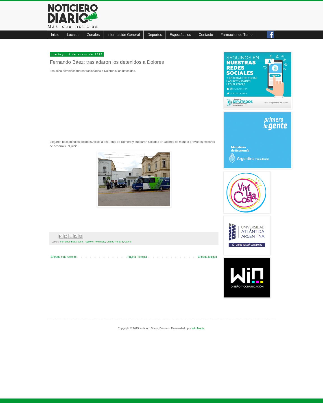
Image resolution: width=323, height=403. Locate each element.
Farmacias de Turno (237, 35)
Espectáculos (180, 35)
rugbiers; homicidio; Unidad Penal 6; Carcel (108, 241)
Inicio (55, 35)
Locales (73, 35)
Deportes (154, 35)
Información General (123, 35)
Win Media (198, 328)
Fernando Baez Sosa (71, 241)
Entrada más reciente (63, 256)
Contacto (206, 35)
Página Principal (137, 256)
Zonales (93, 35)
